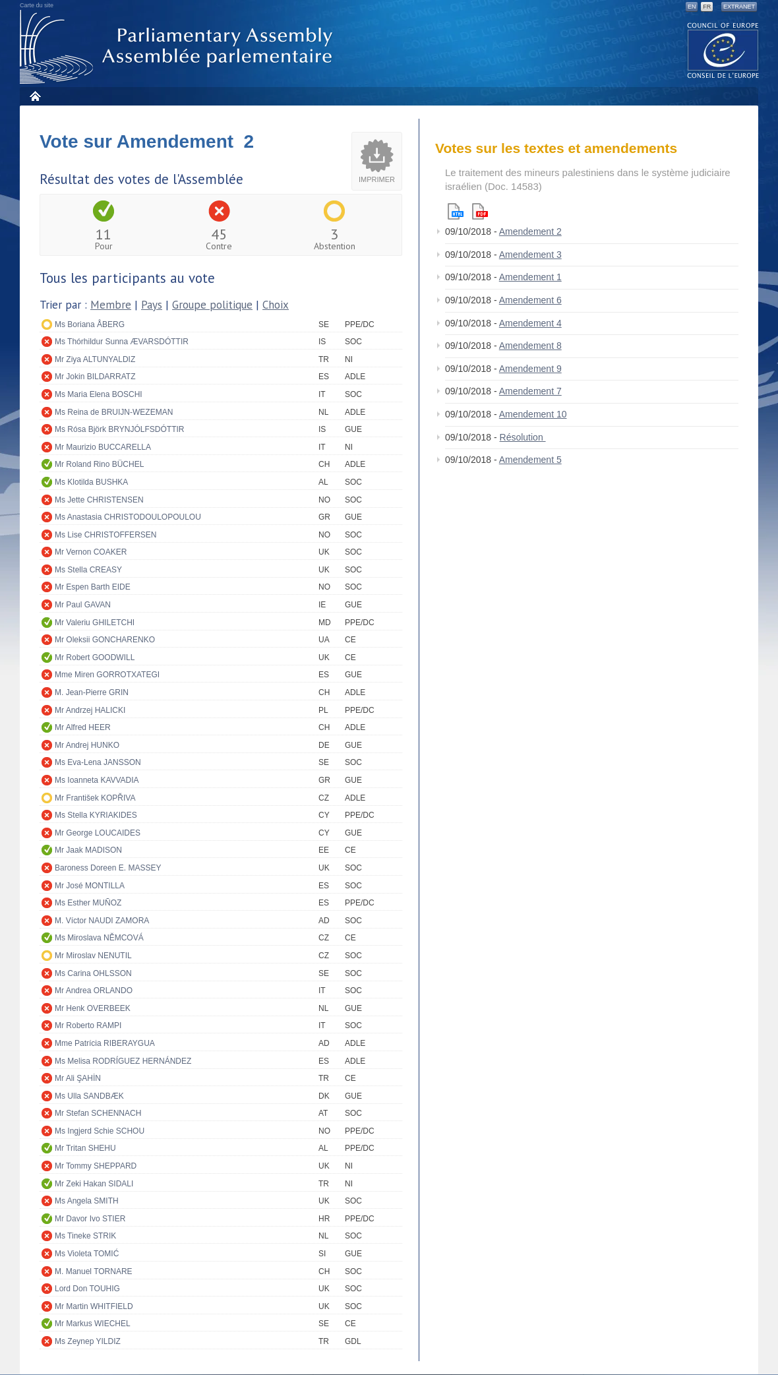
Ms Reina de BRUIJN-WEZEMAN (114, 412)
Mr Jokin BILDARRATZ (95, 376)
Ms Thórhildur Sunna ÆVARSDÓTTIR (122, 341)
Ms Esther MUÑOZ (88, 902)
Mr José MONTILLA (90, 885)
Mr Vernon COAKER (91, 552)
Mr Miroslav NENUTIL (93, 955)
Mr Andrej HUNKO (87, 745)
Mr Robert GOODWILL (95, 657)
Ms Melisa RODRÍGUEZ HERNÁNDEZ (123, 1061)
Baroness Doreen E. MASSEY (108, 867)
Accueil (34, 96)
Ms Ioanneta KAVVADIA (97, 780)
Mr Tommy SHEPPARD (95, 1166)
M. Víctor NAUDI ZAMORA (102, 920)
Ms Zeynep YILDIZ (88, 1341)
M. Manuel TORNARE (94, 1271)
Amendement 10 (533, 414)
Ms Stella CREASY (88, 569)
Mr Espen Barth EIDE (93, 587)
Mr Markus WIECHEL (93, 1323)
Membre (110, 304)
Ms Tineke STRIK (85, 1235)
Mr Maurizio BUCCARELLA (103, 447)
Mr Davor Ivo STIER (90, 1218)
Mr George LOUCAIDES (97, 833)
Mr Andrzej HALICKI (90, 710)
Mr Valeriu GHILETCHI (95, 622)
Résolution (523, 437)
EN (692, 6)
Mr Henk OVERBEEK (93, 1008)
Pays (151, 304)
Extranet (739, 6)
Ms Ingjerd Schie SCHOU (99, 1131)
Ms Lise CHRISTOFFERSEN (105, 534)
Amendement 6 (530, 300)
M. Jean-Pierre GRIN (92, 692)
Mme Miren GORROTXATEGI (107, 674)
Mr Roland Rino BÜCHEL (99, 464)
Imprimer (377, 179)
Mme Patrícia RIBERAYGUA (105, 1043)
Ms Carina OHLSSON (93, 973)
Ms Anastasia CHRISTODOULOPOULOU (128, 517)
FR (707, 6)
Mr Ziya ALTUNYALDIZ (95, 359)
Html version (456, 211)
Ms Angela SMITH (87, 1201)
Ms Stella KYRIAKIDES (96, 815)
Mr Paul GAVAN (83, 604)
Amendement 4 (530, 323)
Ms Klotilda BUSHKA (91, 482)
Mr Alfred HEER (83, 727)
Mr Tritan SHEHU (85, 1148)
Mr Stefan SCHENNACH (98, 1113)
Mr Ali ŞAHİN (78, 1078)
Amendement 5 (530, 459)
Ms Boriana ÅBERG (90, 324)
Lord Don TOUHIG (87, 1288)
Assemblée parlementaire (179, 47)
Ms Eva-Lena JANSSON (98, 762)
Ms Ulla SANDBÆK (89, 1096)
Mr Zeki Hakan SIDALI (94, 1183)
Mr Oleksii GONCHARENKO (105, 639)
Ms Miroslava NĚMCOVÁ (99, 937)
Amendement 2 (530, 231)
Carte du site (36, 5)
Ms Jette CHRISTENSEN (99, 499)
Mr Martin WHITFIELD (94, 1306)
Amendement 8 (530, 345)
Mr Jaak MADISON (88, 850)
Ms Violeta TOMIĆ (87, 1253)
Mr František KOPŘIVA (95, 798)
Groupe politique (212, 304)
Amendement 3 (530, 254)
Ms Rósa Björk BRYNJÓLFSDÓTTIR (119, 429)
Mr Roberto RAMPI (88, 1025)
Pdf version (480, 211)
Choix (275, 304)
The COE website (723, 49)
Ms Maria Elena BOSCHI (98, 394)
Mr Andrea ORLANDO (94, 990)
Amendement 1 (530, 277)
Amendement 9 (530, 368)
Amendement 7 (530, 391)
